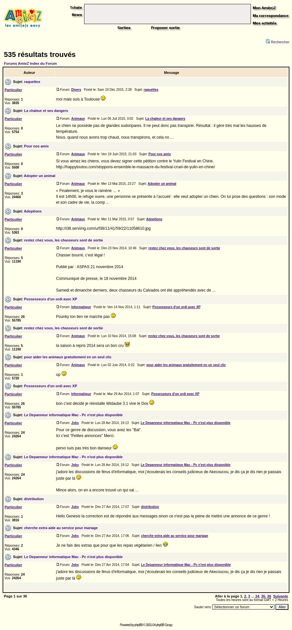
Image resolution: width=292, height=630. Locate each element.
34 (257, 596)
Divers (76, 89)
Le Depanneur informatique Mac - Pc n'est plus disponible (73, 415)
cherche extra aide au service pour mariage (61, 528)
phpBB (138, 625)
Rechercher (277, 42)
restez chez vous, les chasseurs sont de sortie (63, 240)
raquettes (32, 82)
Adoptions (32, 211)
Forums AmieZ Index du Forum (30, 63)
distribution (34, 499)
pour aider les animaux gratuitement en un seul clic (67, 357)
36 (269, 596)
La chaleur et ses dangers (46, 111)
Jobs (75, 423)
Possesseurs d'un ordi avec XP (50, 299)
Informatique (81, 307)
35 (263, 596)
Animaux (78, 118)
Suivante (280, 596)
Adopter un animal (39, 176)
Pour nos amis (36, 146)
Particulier (13, 90)
